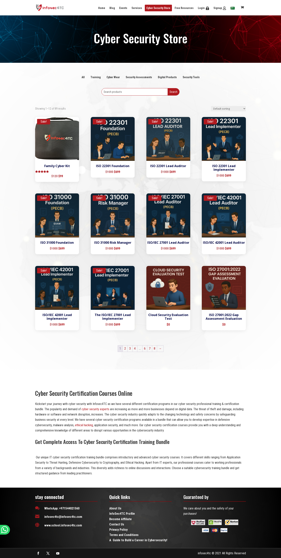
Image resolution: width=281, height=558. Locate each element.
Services (137, 8)
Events (123, 8)
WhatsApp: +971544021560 (61, 508)
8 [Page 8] (154, 348)
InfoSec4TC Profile (122, 513)
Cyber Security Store (158, 8)
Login (201, 8)
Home (101, 8)
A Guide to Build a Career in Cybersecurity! (138, 540)
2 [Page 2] (125, 348)
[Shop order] (228, 108)
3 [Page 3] (130, 348)
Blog (112, 8)
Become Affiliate (120, 519)
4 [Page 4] (135, 348)
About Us (115, 508)
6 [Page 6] (145, 348)
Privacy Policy (118, 529)
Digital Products (167, 77)
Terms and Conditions (124, 535)
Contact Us (116, 524)
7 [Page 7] (149, 348)
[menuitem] (233, 8)
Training (96, 77)
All (83, 77)
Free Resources (184, 8)
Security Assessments (139, 77)
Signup (217, 8)
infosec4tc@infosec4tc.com (63, 517)
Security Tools (191, 77)
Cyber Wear (113, 77)
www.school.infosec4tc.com (63, 525)
